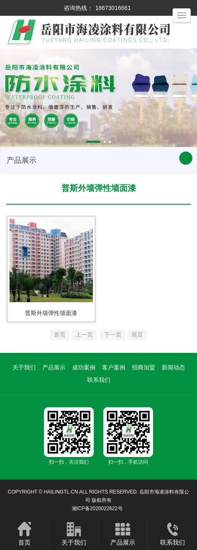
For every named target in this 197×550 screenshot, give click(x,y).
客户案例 (113, 367)
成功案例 (83, 367)
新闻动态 (173, 367)
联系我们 (98, 379)
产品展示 (54, 367)
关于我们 (24, 367)
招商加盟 (143, 367)
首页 (24, 533)
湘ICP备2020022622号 (97, 508)
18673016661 (113, 8)
